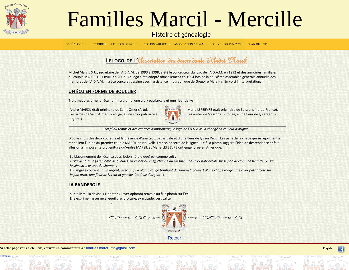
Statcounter (5, 256)
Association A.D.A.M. (189, 44)
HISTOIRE (97, 44)
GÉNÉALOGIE (75, 44)
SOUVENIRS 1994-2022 (226, 44)
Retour (174, 237)
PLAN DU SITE (257, 44)
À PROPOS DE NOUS (123, 44)
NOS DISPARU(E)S (156, 44)
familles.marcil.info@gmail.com (110, 248)
